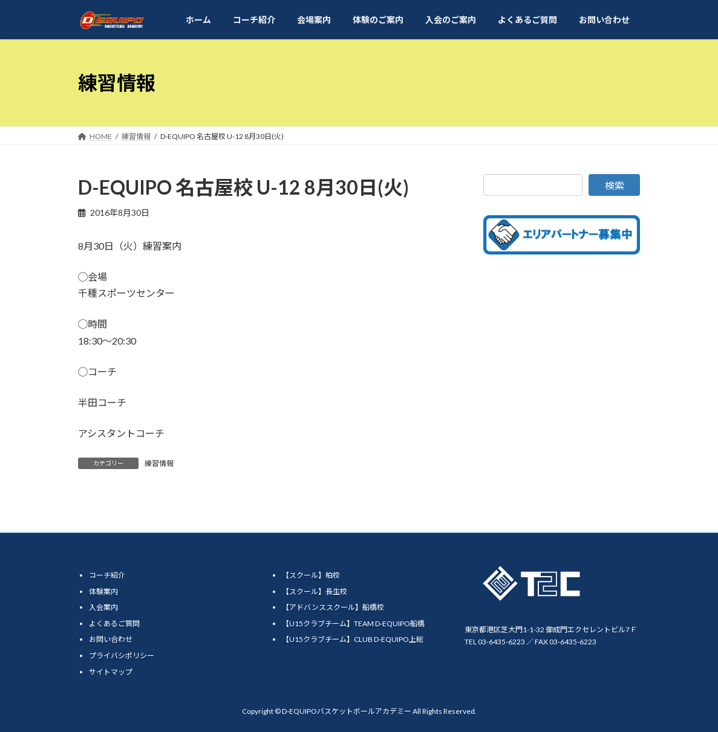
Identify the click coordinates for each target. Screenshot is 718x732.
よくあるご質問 (114, 623)
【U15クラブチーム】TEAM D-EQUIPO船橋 (353, 623)
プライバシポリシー (121, 655)
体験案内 (103, 591)
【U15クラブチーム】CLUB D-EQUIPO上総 (352, 639)
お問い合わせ (110, 639)
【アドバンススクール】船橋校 (333, 607)
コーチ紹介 (107, 575)
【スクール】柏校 (311, 575)
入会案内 (103, 607)
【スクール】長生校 (314, 591)
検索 (614, 185)
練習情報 (159, 463)
